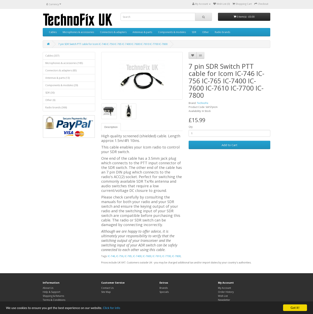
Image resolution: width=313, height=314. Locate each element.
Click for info (111, 308)
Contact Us (107, 288)
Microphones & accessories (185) (64, 63)
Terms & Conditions (54, 300)
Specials (164, 292)
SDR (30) (49, 92)
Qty (191, 127)
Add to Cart (229, 145)
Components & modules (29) (61, 85)
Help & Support (51, 292)
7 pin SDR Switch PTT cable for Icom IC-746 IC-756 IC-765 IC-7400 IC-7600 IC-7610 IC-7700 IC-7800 (112, 44)
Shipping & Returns (53, 296)
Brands (163, 288)
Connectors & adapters (113, 32)
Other (205, 32)
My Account (224, 288)
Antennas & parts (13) (57, 78)
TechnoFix (202, 103)
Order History (226, 292)
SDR (194, 32)
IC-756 (119, 256)
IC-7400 (137, 256)
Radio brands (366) (56, 107)
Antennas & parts (142, 32)
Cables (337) (52, 55)
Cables (53, 32)
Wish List (223, 296)
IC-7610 (157, 256)
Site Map (106, 292)
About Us (48, 288)
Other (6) (50, 100)
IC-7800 (176, 256)
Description (111, 127)
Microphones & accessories (78, 32)
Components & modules (172, 32)
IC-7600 (147, 256)
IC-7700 (166, 256)
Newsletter (224, 300)
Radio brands (222, 32)
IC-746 (111, 256)
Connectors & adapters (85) (61, 70)
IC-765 (128, 256)
